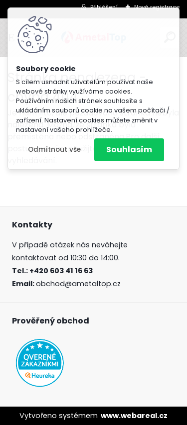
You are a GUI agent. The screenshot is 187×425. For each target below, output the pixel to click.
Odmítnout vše (54, 149)
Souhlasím (129, 149)
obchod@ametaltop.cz (78, 284)
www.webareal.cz (134, 416)
